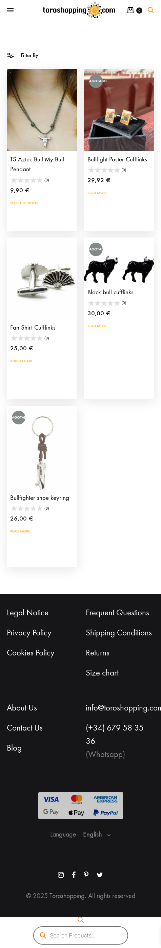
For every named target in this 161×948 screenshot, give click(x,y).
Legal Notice (27, 613)
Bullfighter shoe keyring (39, 498)
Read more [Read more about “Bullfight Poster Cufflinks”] (97, 192)
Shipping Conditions (119, 633)
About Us (22, 708)
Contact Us (25, 728)
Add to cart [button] (21, 360)
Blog (14, 748)
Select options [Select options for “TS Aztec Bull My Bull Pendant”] (24, 202)
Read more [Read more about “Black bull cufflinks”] (97, 325)
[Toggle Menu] (10, 10)
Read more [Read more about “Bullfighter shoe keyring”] (20, 531)
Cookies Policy (31, 653)
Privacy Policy (29, 633)
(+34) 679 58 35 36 (115, 734)
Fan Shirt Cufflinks (33, 327)
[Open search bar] (150, 10)
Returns (97, 653)
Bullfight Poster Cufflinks (117, 159)
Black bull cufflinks (110, 292)
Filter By (22, 54)
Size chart (102, 673)
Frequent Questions (117, 613)
